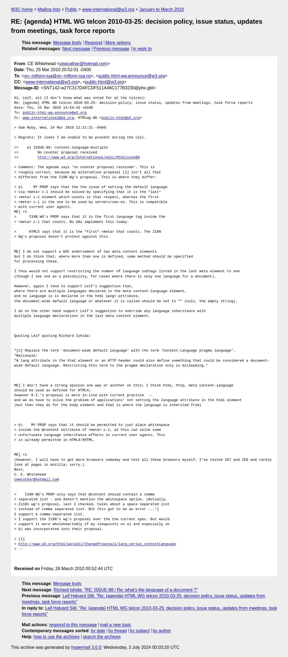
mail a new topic (115, 624)
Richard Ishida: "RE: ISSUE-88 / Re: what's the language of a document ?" (126, 590)
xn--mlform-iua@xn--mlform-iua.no (57, 76)
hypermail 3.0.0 (86, 647)
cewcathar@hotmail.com (83, 63)
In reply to (142, 48)
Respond (93, 42)
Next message (76, 48)
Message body (67, 42)
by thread (118, 630)
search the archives (102, 636)
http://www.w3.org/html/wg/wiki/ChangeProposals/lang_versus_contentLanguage (97, 544)
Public (71, 9)
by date (98, 630)
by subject (139, 630)
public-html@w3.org (104, 82)
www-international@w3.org (108, 9)
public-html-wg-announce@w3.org (131, 76)
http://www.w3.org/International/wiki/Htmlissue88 (89, 157)
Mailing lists (49, 9)
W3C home (22, 9)
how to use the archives (57, 636)
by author (162, 630)
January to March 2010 (161, 9)
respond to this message (73, 624)
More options (118, 42)
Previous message (112, 48)
